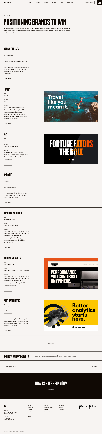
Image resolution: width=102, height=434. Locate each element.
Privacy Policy (47, 412)
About (61, 2)
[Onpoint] (71, 188)
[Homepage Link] (7, 2)
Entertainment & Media (11, 146)
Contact (46, 409)
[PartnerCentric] (71, 315)
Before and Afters (48, 407)
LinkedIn (61, 405)
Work (30, 2)
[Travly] (71, 106)
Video (29, 416)
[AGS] (71, 149)
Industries (37, 2)
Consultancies (8, 313)
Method (46, 405)
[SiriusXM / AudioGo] (71, 230)
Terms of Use (47, 414)
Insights (54, 2)
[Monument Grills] (71, 273)
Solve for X (51, 389)
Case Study (8, 78)
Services (46, 2)
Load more (51, 343)
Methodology (70, 2)
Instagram (61, 407)
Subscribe (94, 366)
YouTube (61, 409)
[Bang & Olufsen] (71, 63)
